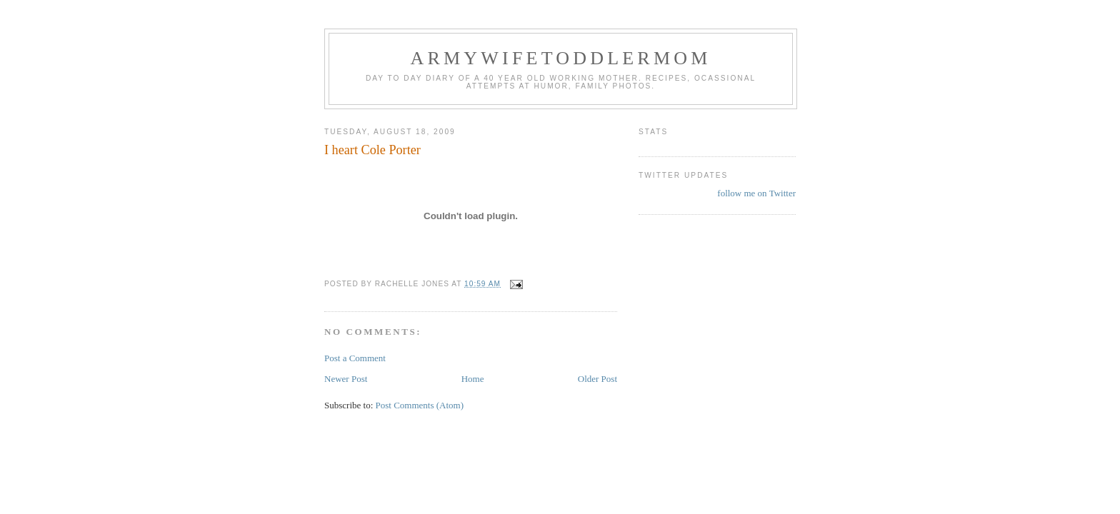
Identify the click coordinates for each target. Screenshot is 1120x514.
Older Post (597, 378)
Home (472, 378)
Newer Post (345, 378)
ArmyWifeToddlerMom (560, 58)
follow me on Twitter (756, 193)
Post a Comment (355, 358)
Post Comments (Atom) (420, 405)
